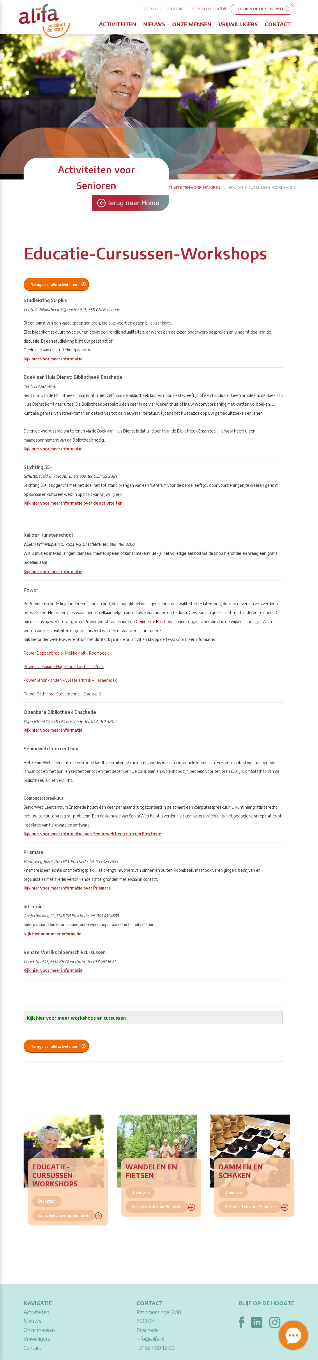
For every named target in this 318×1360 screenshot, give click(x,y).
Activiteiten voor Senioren (192, 187)
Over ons (151, 8)
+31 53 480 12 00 (156, 1347)
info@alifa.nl (151, 1338)
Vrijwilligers (238, 24)
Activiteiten (117, 24)
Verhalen (201, 8)
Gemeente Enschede (155, 621)
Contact (278, 24)
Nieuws (154, 24)
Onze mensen (191, 24)
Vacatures (176, 8)
